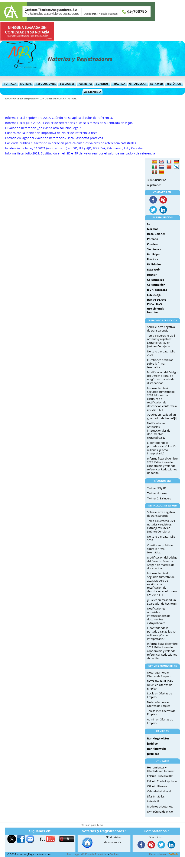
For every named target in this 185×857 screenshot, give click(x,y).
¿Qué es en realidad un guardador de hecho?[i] (161, 416)
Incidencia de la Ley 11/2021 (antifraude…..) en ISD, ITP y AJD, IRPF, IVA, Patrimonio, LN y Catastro (74, 148)
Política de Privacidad (94, 854)
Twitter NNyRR (156, 488)
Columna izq (155, 280)
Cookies (114, 854)
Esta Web (156, 84)
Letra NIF (153, 801)
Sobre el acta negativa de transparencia (161, 328)
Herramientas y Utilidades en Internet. (161, 769)
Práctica (119, 84)
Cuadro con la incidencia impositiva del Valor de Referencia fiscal (51, 133)
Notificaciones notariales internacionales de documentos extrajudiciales (158, 430)
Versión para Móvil (92, 825)
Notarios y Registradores (80, 59)
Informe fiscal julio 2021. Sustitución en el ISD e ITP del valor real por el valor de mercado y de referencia (80, 153)
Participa (85, 84)
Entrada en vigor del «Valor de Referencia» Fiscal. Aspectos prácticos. (54, 138)
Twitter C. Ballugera (159, 498)
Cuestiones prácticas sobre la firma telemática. (160, 363)
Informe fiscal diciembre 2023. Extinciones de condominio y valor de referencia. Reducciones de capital (162, 466)
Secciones (67, 84)
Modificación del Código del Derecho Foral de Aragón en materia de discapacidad (162, 377)
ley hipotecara (157, 290)
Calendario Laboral (159, 791)
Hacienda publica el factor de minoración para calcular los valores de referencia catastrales (70, 143)
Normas (26, 84)
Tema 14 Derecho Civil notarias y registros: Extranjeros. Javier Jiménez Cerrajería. (161, 341)
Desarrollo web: (163, 854)
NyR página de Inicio (160, 811)
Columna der (156, 285)
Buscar (152, 274)
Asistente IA (92, 92)
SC (148, 224)
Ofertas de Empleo (159, 676)
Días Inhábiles (156, 796)
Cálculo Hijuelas (157, 786)
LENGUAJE (154, 295)
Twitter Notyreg (157, 493)
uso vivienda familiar (155, 310)
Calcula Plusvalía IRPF (160, 776)
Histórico (174, 84)
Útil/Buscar (137, 84)
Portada (10, 84)
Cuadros (102, 84)
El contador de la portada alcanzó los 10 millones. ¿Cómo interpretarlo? (161, 448)
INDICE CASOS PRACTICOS (156, 302)
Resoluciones (46, 84)
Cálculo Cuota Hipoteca (162, 781)
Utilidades (154, 264)
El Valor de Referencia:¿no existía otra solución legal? (43, 128)
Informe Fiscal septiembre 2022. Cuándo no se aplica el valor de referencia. (59, 118)
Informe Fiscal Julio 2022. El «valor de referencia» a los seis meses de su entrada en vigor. (69, 123)
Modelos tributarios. (160, 806)
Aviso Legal (73, 854)
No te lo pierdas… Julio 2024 (161, 353)
